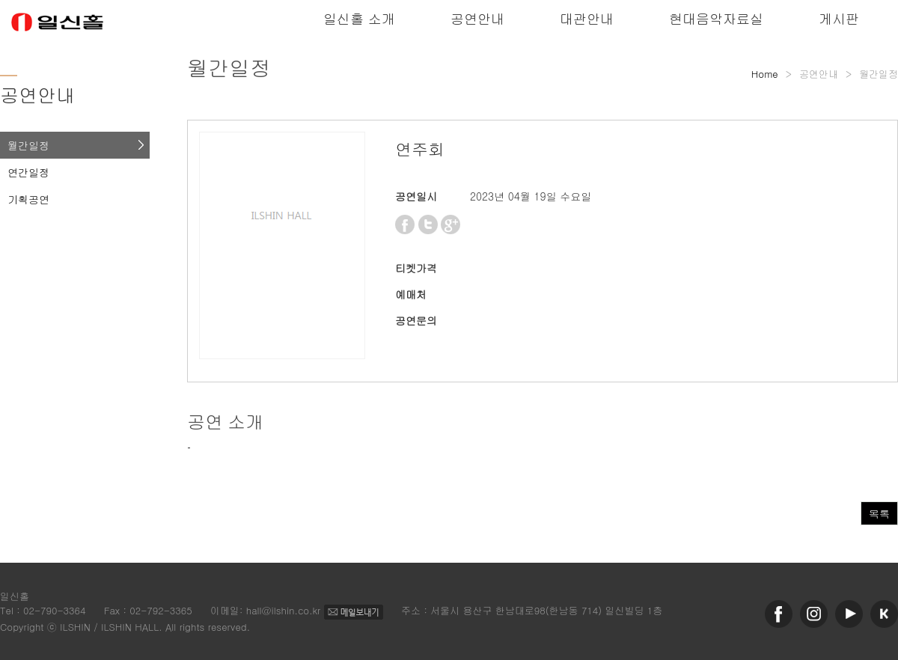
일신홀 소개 (359, 18)
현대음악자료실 (716, 18)
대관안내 (587, 18)
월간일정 (28, 145)
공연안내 (477, 18)
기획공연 (28, 199)
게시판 (839, 18)
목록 (879, 513)
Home (764, 74)
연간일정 (28, 172)
